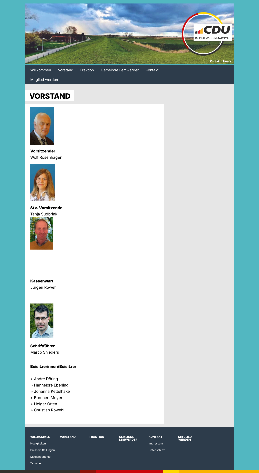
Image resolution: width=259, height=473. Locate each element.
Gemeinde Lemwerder (120, 70)
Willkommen (40, 70)
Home (227, 61)
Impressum (156, 443)
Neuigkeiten (38, 443)
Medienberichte (40, 456)
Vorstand (65, 70)
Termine (35, 463)
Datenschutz (157, 450)
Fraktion (87, 70)
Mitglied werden (44, 79)
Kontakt (215, 61)
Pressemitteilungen (42, 450)
